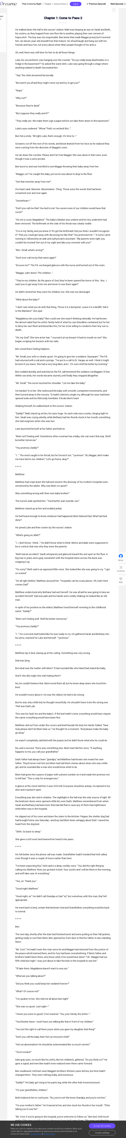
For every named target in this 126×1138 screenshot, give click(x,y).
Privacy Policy (49, 1134)
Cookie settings (102, 1133)
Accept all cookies (102, 1126)
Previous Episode (96, 4)
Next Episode (118, 4)
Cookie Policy (36, 1134)
